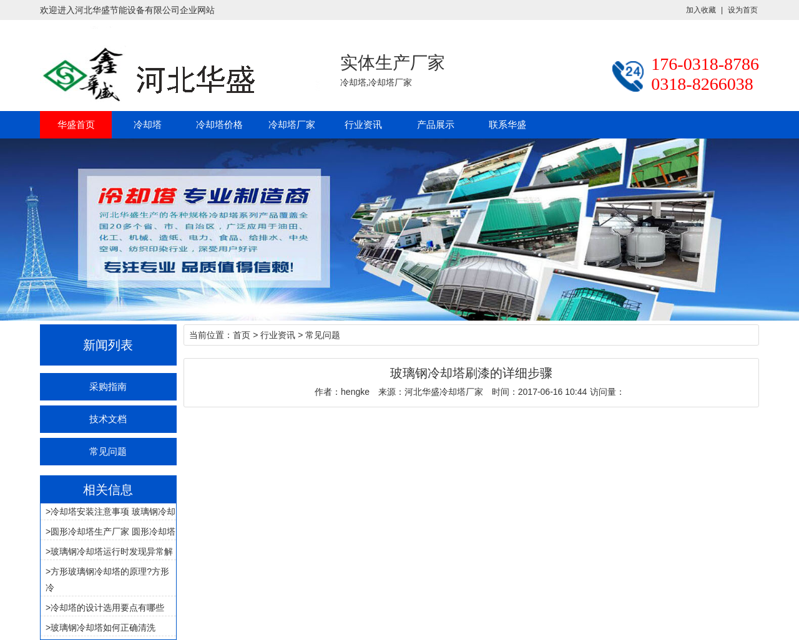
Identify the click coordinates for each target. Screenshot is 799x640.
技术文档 (108, 419)
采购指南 (108, 386)
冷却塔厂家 (291, 124)
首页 (241, 335)
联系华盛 (507, 124)
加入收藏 (701, 10)
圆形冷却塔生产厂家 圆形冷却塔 (113, 531)
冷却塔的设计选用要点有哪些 (107, 608)
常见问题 (108, 451)
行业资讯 (363, 124)
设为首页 (743, 10)
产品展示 (435, 124)
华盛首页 (76, 124)
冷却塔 (148, 124)
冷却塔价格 (219, 124)
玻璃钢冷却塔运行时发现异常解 (112, 551)
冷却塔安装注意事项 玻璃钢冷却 (113, 511)
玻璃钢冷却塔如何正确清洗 (103, 628)
